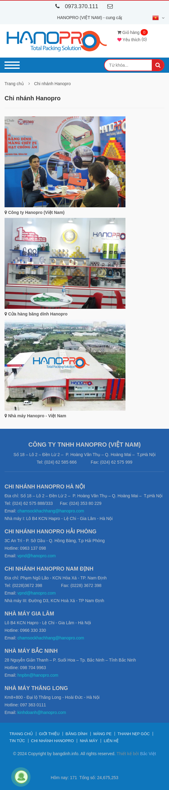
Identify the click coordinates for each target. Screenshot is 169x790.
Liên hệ (111, 740)
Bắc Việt (148, 753)
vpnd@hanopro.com (37, 555)
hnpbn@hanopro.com (38, 675)
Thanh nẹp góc (134, 734)
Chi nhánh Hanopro (52, 83)
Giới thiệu (49, 734)
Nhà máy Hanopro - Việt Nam (35, 415)
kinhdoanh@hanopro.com (42, 712)
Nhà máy (89, 740)
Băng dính (76, 734)
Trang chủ (14, 83)
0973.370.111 (75, 6)
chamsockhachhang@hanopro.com (51, 510)
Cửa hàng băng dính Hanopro (36, 314)
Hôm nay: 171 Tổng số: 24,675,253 (85, 777)
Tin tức (17, 740)
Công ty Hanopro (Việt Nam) (35, 212)
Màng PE (102, 734)
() (132, 39)
